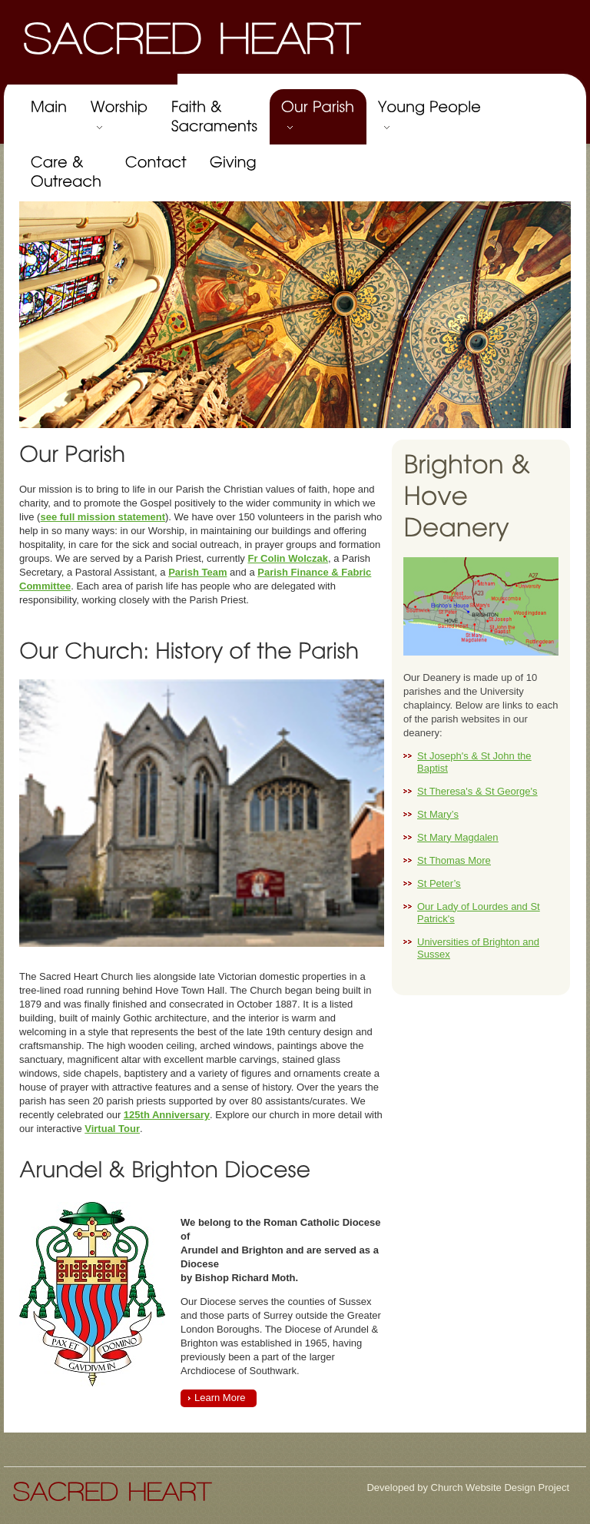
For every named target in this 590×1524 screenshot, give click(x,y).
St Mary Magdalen (458, 837)
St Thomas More (454, 860)
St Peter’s (439, 883)
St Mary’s (438, 814)
